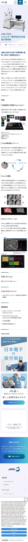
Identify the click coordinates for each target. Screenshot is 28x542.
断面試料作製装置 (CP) (9, 324)
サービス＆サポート (7, 499)
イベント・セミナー (6, 504)
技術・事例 (6, 484)
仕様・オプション (12, 45)
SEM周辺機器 (6, 321)
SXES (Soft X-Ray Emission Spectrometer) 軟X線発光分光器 (12, 317)
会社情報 (4, 509)
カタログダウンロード (9, 481)
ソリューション (5, 490)
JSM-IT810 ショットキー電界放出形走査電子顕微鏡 (15, 296)
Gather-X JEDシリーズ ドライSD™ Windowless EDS (12, 312)
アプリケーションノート (9, 493)
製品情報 (4, 478)
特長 (6, 45)
